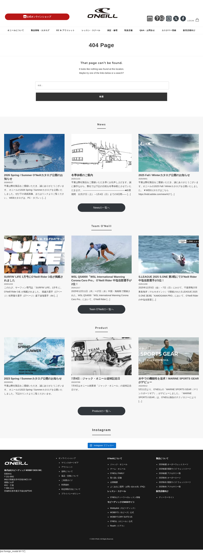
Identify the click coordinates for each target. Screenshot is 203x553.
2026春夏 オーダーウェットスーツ (173, 464)
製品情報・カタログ (40, 30)
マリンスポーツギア (70, 463)
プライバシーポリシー (70, 494)
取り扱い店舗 (116, 478)
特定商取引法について (70, 489)
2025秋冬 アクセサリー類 (170, 487)
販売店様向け (189, 30)
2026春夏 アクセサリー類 (170, 473)
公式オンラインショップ (37, 16)
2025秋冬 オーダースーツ (170, 478)
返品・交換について (70, 476)
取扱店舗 (128, 30)
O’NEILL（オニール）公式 (121, 521)
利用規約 (65, 485)
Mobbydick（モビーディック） (123, 508)
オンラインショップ (67, 458)
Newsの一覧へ (101, 207)
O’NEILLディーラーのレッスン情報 (125, 497)
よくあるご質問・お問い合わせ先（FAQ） (128, 487)
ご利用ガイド (67, 480)
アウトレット (67, 467)
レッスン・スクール (91, 30)
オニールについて (15, 30)
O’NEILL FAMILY (117, 473)
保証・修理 (112, 30)
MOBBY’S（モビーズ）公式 (122, 512)
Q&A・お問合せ (147, 30)
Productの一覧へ (101, 411)
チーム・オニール (117, 469)
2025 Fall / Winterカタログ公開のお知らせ (164, 175)
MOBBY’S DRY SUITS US (121, 517)
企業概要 (114, 482)
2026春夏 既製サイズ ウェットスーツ (175, 469)
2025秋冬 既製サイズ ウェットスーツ (175, 482)
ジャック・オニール (118, 464)
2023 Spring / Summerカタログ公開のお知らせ (33, 378)
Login (190, 21)
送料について (67, 471)
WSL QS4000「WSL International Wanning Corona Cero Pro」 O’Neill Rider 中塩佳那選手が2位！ (101, 280)
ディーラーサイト (166, 497)
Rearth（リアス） (117, 526)
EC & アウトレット (65, 30)
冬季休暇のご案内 (82, 175)
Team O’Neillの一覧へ (101, 309)
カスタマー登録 (169, 30)
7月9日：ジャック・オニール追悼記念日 (95, 378)
